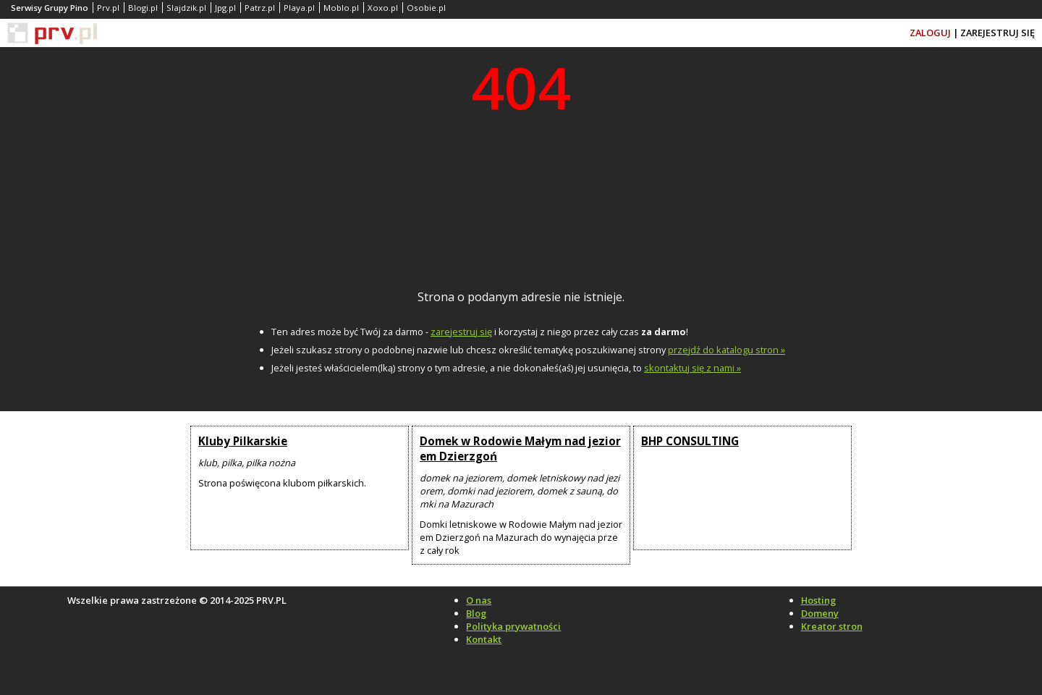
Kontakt (483, 639)
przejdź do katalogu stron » (726, 349)
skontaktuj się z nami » (692, 367)
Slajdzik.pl (186, 7)
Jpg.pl (225, 7)
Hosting (818, 600)
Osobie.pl (426, 7)
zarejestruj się (461, 331)
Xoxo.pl (383, 7)
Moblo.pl (341, 7)
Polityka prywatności (513, 626)
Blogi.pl (143, 7)
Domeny (820, 613)
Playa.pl (299, 7)
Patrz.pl (260, 7)
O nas (478, 600)
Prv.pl (108, 7)
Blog (476, 613)
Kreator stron (832, 626)
